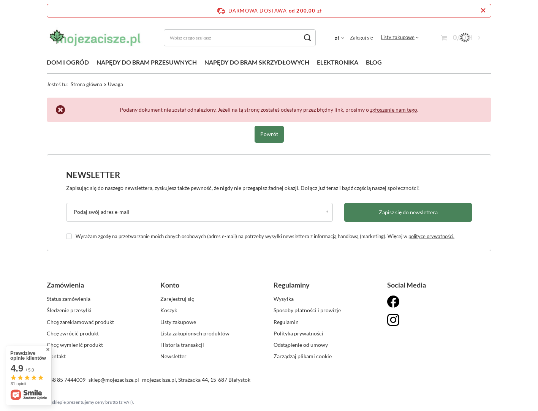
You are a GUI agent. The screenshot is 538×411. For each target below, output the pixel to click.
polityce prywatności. (431, 236)
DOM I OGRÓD (68, 62)
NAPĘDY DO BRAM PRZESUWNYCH (147, 62)
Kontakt (56, 356)
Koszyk (168, 310)
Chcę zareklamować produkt (80, 322)
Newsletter (93, 175)
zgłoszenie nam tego (393, 109)
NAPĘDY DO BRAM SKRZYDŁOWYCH (256, 62)
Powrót (269, 134)
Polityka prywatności (298, 333)
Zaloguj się (361, 38)
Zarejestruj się (177, 299)
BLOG (374, 62)
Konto (169, 285)
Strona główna (86, 84)
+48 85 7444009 (66, 379)
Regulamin (286, 322)
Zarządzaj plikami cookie (303, 356)
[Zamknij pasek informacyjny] (483, 10)
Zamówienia (65, 285)
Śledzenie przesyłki (69, 310)
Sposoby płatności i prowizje (307, 310)
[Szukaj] (307, 37)
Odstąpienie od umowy (301, 344)
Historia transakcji (182, 344)
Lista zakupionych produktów (194, 333)
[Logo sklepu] (96, 37)
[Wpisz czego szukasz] (240, 37)
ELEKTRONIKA (337, 62)
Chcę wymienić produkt (75, 344)
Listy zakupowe (398, 37)
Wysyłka (284, 299)
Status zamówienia (68, 299)
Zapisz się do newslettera (408, 212)
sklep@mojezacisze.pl (114, 379)
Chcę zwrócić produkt (73, 333)
